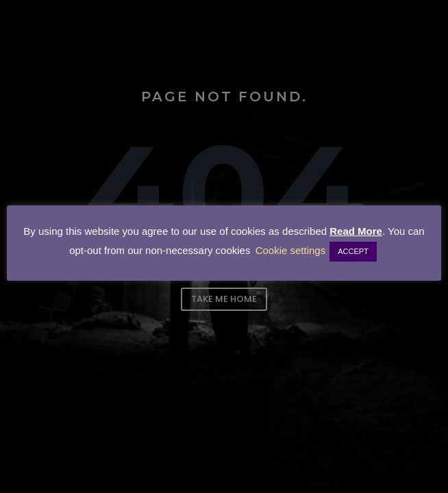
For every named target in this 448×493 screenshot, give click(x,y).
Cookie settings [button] (291, 250)
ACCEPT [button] (353, 251)
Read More (355, 231)
